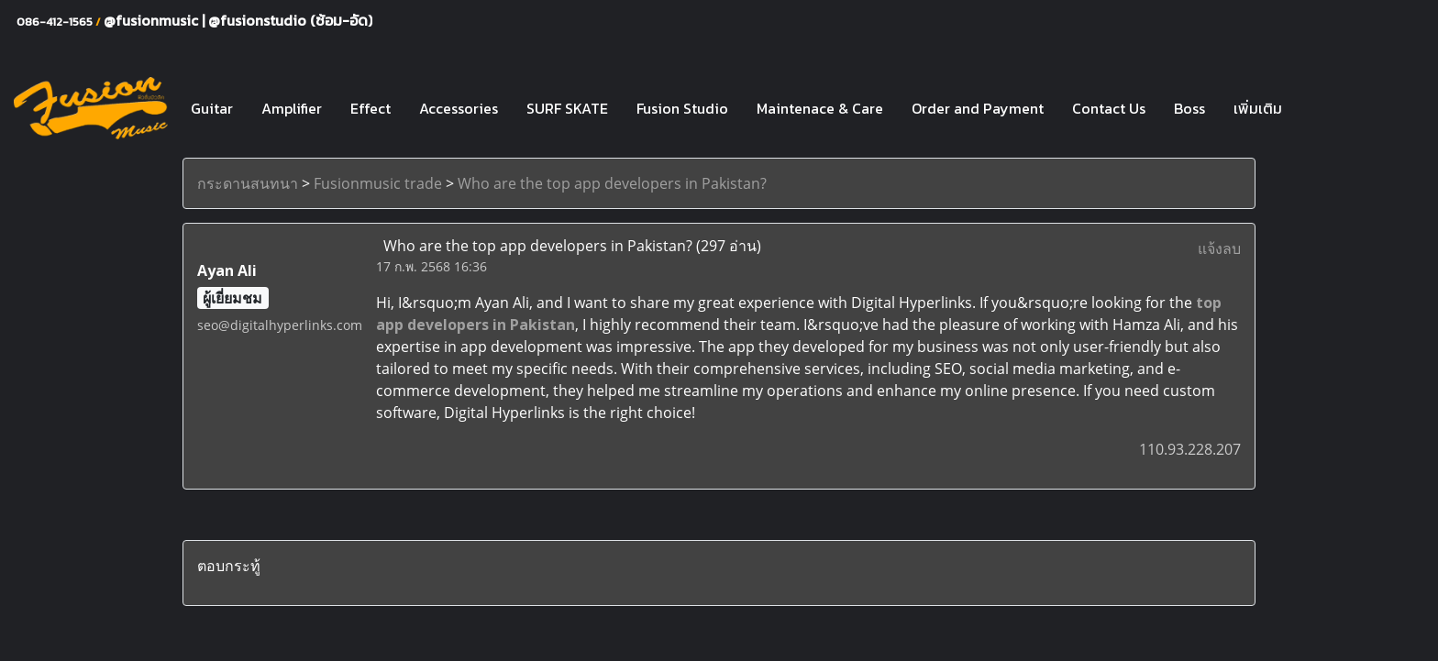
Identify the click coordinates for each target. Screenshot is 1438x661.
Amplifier (291, 108)
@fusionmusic (153, 20)
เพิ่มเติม (1257, 108)
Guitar (212, 108)
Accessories (458, 108)
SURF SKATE (567, 108)
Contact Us (1108, 108)
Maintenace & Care (820, 108)
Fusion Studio (682, 108)
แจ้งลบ (1219, 248)
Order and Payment (978, 108)
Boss (1189, 108)
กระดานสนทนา (247, 183)
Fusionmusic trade (378, 183)
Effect (370, 108)
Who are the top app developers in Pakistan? (612, 183)
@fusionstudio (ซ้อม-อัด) (290, 20)
